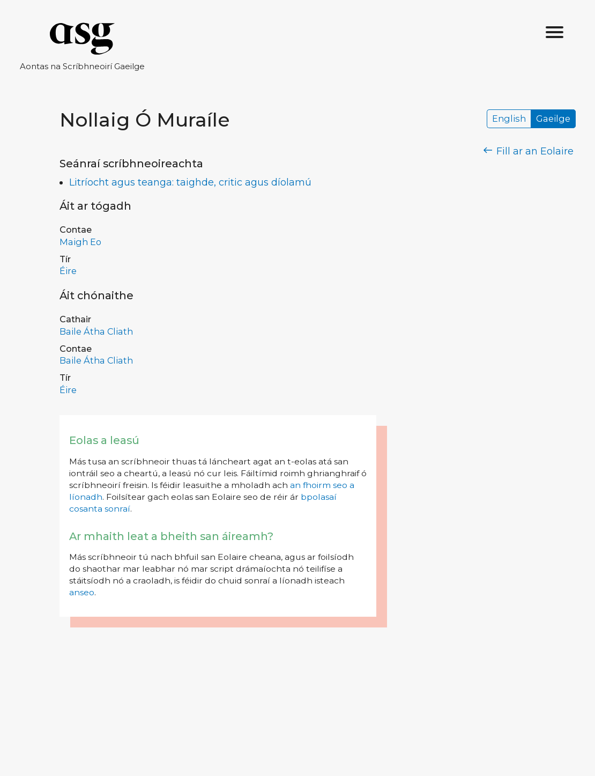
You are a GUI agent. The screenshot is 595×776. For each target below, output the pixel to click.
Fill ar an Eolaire (529, 151)
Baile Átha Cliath (96, 331)
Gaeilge (553, 119)
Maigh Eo (80, 242)
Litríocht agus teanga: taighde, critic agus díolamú (190, 182)
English (509, 119)
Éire (68, 270)
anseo (81, 592)
